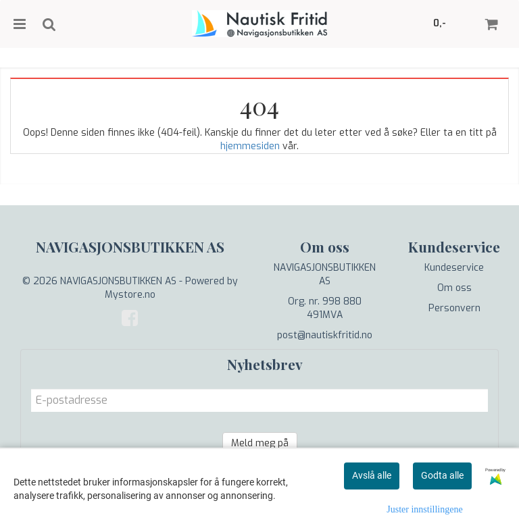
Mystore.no (130, 294)
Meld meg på (260, 443)
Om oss (454, 288)
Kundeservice (454, 267)
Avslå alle (371, 475)
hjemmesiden (250, 146)
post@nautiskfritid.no (324, 335)
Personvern (454, 308)
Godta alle (442, 475)
